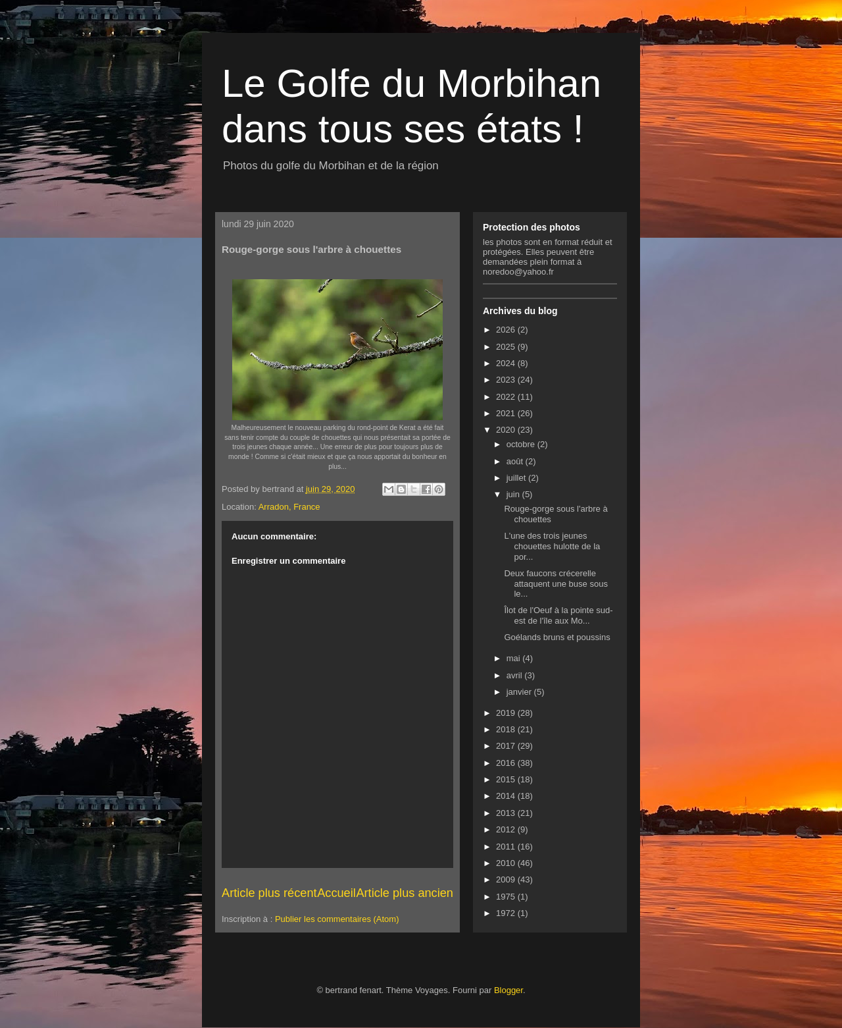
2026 (507, 330)
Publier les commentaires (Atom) (337, 919)
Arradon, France (289, 507)
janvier (520, 692)
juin (514, 494)
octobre (522, 444)
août (516, 461)
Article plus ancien (404, 893)
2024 (507, 363)
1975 (507, 897)
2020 (507, 430)
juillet (517, 478)
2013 (507, 813)
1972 (507, 913)
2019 (507, 713)
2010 (507, 863)
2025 (507, 347)
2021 (507, 413)
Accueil (336, 893)
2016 (507, 763)
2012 (507, 829)
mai (515, 658)
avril (515, 675)
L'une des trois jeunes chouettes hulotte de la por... (552, 546)
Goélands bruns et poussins (557, 637)
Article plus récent (269, 893)
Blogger (508, 990)
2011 (507, 847)
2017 (507, 746)
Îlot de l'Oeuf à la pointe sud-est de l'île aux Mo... (558, 615)
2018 (507, 729)
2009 (507, 879)
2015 (507, 779)
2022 (507, 397)
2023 (507, 380)
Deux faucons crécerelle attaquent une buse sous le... (555, 583)
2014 (507, 796)
